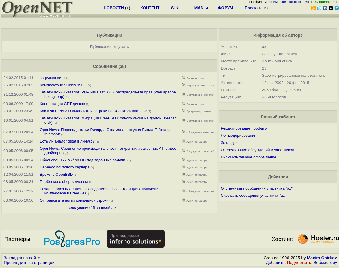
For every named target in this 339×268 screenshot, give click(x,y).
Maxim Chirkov (322, 258)
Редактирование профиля (244, 128)
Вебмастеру (325, 262)
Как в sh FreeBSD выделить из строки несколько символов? (93, 111)
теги (263, 7)
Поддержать (299, 262)
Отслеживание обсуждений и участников (257, 150)
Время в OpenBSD (56, 174)
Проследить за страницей (29, 262)
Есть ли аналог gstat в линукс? (67, 141)
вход (283, 1)
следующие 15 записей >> (92, 207)
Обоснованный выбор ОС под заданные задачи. (83, 160)
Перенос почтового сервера (65, 167)
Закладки (229, 142)
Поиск (250, 7)
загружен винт (52, 78)
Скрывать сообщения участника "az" (253, 195)
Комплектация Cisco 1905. (64, 85)
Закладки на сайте (22, 258)
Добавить (275, 262)
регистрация (298, 1)
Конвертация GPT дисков (62, 104)
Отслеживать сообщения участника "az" (257, 188)
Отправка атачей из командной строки (74, 200)
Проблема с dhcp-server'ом (64, 181)
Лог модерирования (238, 135)
